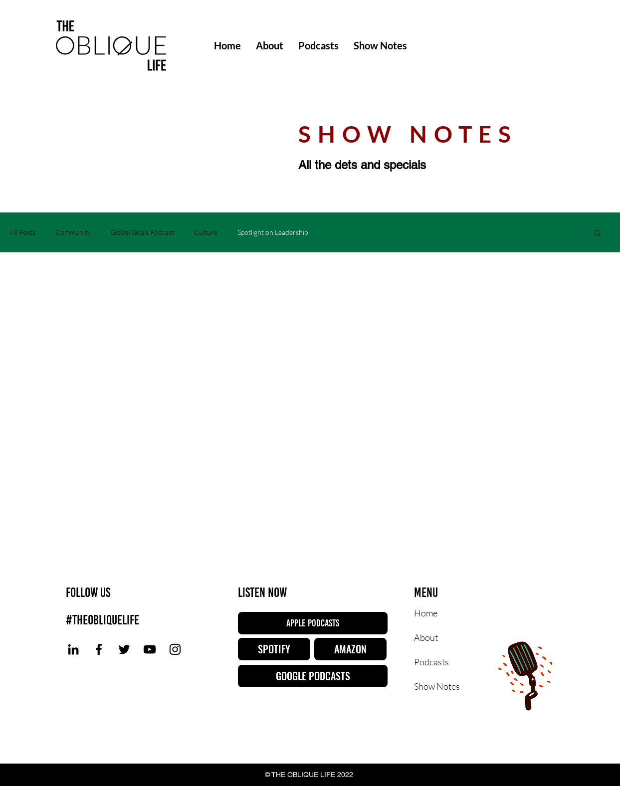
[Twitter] (124, 649)
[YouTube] (149, 649)
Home (425, 612)
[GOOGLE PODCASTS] (313, 676)
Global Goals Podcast (142, 232)
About (426, 637)
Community (73, 232)
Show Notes (437, 686)
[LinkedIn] (73, 649)
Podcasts (431, 661)
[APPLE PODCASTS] (313, 623)
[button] (597, 233)
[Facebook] (98, 649)
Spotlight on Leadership (272, 232)
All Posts (22, 232)
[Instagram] (175, 649)
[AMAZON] (350, 649)
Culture (205, 232)
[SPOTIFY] (274, 649)
